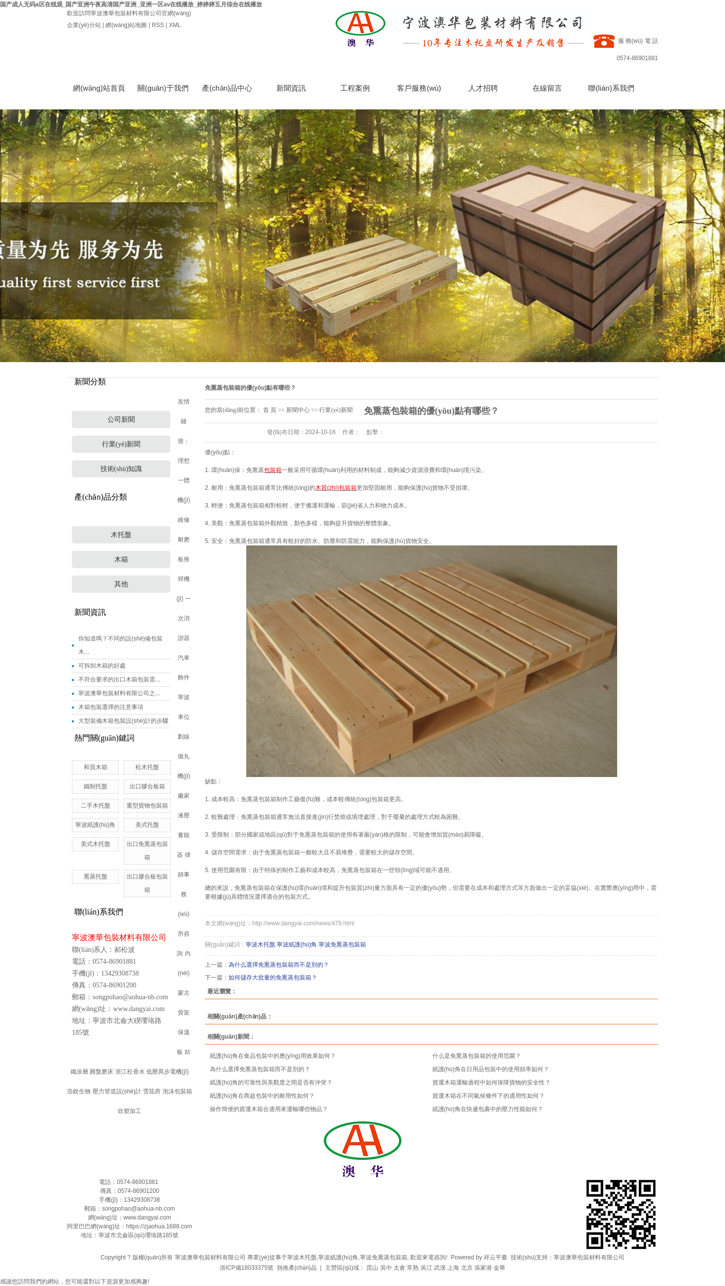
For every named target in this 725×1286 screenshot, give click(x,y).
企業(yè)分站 (84, 25)
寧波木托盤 (302, 1257)
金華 (499, 1267)
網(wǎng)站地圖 (126, 25)
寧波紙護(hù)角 (338, 1257)
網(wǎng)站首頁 (99, 88)
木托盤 (121, 535)
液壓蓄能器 (183, 835)
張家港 (483, 1267)
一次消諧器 (184, 618)
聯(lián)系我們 (611, 88)
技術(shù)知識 (121, 469)
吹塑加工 (129, 1111)
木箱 (121, 559)
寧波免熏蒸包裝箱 (383, 1257)
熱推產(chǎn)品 (297, 1267)
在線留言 (547, 88)
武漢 (440, 1267)
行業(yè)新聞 (121, 444)
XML (175, 25)
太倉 (399, 1267)
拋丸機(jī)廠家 (183, 776)
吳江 (426, 1267)
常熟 (413, 1267)
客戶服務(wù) (419, 88)
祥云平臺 (495, 1257)
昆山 (372, 1267)
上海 (453, 1267)
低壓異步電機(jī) (167, 1071)
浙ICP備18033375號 (246, 1267)
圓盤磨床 (101, 1071)
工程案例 (355, 88)
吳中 (386, 1267)
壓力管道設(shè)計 (117, 1091)
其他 (121, 584)
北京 (467, 1267)
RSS (158, 25)
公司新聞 (121, 419)
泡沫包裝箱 (177, 1091)
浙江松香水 (130, 1071)
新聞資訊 (291, 88)
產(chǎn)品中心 (227, 88)
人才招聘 (483, 88)
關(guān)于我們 (162, 88)
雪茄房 (152, 1091)
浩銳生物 (79, 1091)
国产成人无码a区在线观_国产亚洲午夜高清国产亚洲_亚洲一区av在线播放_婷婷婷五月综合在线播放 (131, 4)
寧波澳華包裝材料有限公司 (589, 1257)
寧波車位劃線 (184, 717)
